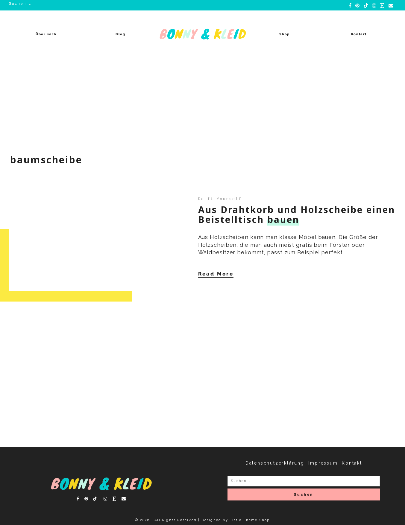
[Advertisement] (202, 103)
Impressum (323, 463)
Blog (120, 34)
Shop (284, 34)
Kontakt (359, 34)
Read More (216, 274)
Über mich (46, 34)
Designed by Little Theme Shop (235, 520)
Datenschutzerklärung (274, 463)
